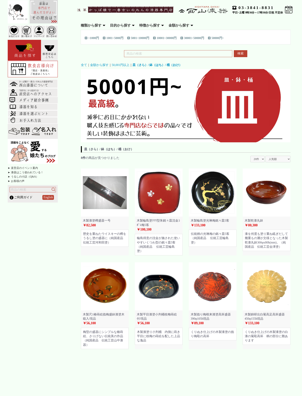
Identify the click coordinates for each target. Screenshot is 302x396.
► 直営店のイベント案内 (23, 168)
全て (84, 65)
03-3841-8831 (256, 7)
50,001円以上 (120, 65)
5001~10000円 (138, 38)
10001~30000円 (165, 38)
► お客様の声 (16, 181)
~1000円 (92, 38)
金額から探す (99, 65)
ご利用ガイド (23, 197)
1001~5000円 (113, 38)
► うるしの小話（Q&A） (23, 176)
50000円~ (216, 38)
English (48, 197)
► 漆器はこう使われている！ (25, 172)
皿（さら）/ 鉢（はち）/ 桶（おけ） (157, 65)
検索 (240, 53)
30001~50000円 (192, 38)
